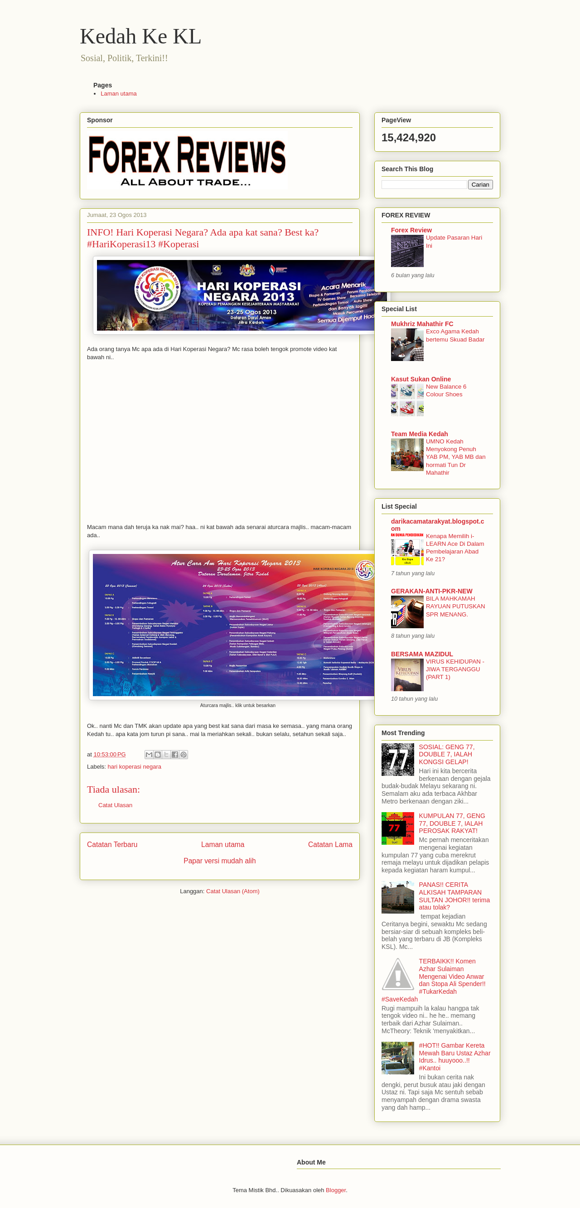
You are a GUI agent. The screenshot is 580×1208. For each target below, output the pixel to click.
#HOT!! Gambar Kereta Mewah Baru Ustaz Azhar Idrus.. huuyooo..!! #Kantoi (455, 1057)
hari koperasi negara (135, 766)
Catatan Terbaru (112, 844)
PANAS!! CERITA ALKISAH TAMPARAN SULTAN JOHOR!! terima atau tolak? (454, 896)
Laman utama (119, 93)
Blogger (336, 1190)
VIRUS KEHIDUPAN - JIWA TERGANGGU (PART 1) (455, 669)
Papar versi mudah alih (220, 861)
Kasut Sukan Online (421, 379)
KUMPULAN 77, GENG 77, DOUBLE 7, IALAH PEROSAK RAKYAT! (452, 823)
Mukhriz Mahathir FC (422, 323)
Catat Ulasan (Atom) (233, 891)
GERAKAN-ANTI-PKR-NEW (432, 591)
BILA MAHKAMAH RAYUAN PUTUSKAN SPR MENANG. (455, 606)
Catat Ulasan (115, 805)
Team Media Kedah (419, 434)
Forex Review (411, 230)
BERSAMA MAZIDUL (422, 654)
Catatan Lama (330, 844)
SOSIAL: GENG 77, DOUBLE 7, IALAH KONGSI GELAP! (447, 754)
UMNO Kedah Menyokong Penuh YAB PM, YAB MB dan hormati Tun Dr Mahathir (456, 457)
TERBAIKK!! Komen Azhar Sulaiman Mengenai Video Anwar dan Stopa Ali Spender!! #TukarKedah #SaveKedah (434, 980)
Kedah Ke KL (141, 36)
